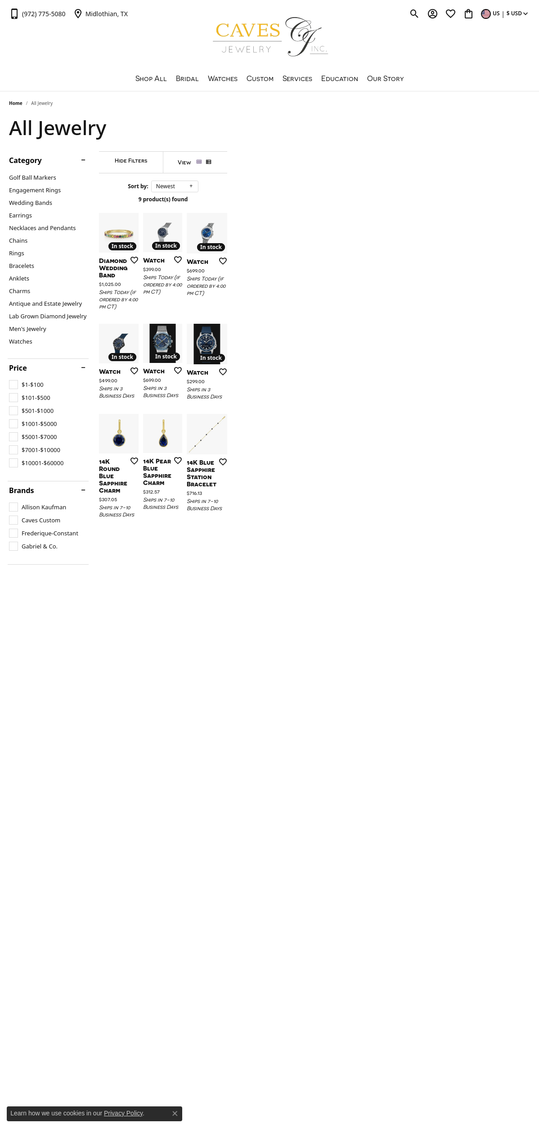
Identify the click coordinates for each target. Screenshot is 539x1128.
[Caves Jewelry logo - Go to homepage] (270, 38)
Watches (223, 78)
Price (18, 367)
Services (297, 78)
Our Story (385, 78)
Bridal (187, 78)
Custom (260, 78)
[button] (414, 14)
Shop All (151, 78)
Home (15, 103)
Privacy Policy (123, 1113)
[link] (37, 14)
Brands (21, 490)
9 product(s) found (314, 199)
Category (25, 160)
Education (339, 78)
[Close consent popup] (175, 1113)
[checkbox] (26, 385)
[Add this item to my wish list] (232, 361)
